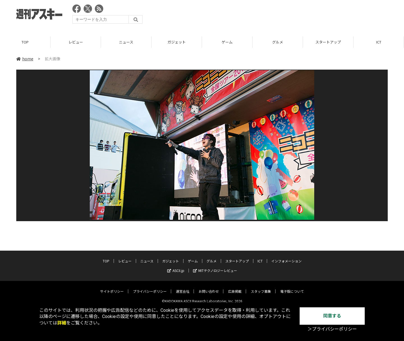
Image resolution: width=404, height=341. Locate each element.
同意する (332, 316)
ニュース (126, 42)
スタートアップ (328, 42)
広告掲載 (235, 287)
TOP (25, 42)
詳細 (61, 323)
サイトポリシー (112, 287)
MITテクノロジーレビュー (215, 266)
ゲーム (227, 42)
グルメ (277, 42)
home (24, 58)
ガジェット (176, 42)
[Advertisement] (285, 15)
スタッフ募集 (261, 287)
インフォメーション (286, 256)
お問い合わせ (209, 287)
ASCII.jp (175, 266)
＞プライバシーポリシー (332, 329)
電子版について (292, 287)
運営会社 (182, 287)
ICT (378, 42)
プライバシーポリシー (150, 287)
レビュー (75, 42)
